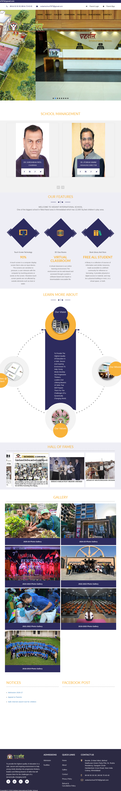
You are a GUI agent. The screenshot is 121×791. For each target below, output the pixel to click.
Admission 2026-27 (15, 692)
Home (64, 760)
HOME (40, 14)
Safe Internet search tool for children (22, 702)
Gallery (58, 14)
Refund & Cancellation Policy (69, 784)
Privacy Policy (67, 779)
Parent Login (92, 6)
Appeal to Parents (15, 697)
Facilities (81, 14)
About (48, 14)
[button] (53, 98)
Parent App (109, 6)
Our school (95, 14)
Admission (69, 14)
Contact (107, 14)
